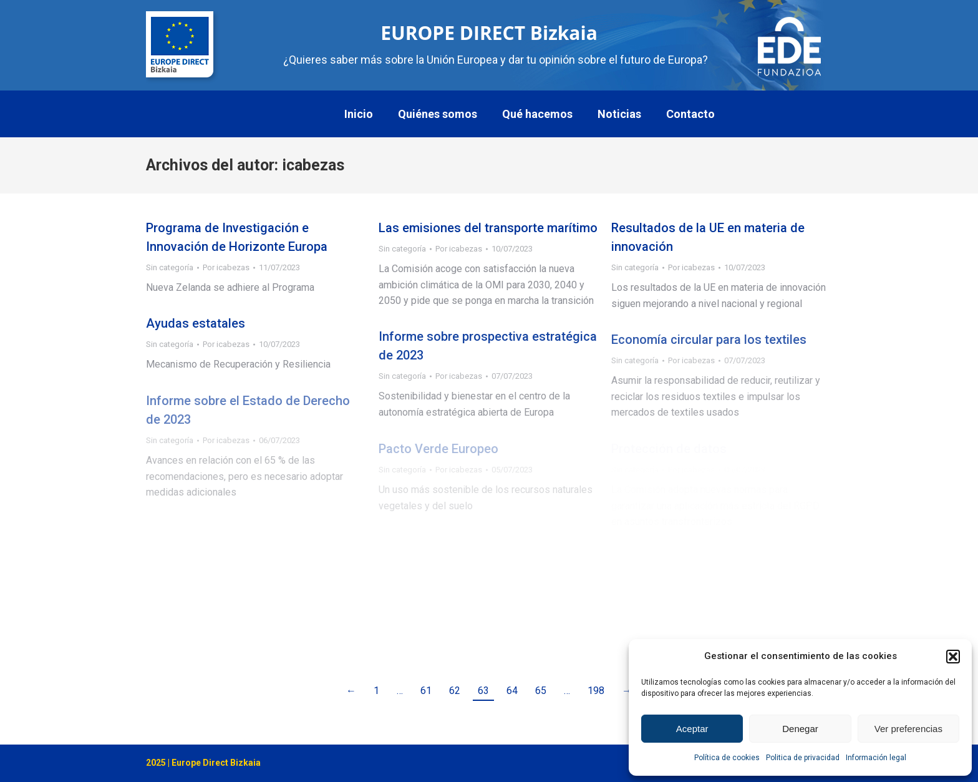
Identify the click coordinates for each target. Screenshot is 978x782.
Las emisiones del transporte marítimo (488, 227)
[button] (953, 656)
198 (596, 690)
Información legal (876, 757)
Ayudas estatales (195, 323)
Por (226, 267)
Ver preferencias (908, 728)
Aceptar (692, 728)
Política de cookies (727, 757)
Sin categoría (169, 267)
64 (512, 690)
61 (426, 690)
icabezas (313, 165)
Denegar (800, 728)
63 (483, 690)
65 (540, 690)
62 (454, 690)
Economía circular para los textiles (708, 339)
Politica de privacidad (803, 757)
